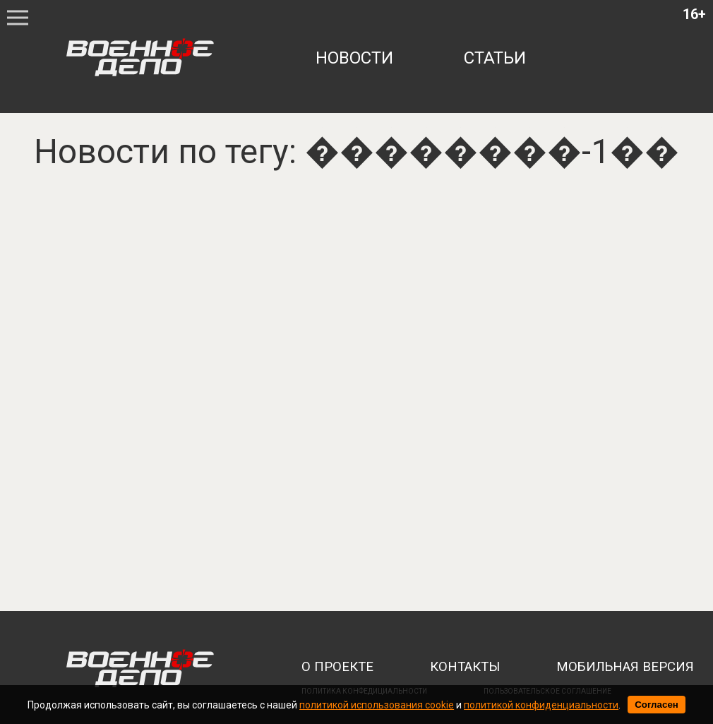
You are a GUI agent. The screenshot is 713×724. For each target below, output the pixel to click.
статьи (495, 58)
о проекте (337, 667)
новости (354, 58)
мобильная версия (625, 667)
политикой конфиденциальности (541, 705)
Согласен (656, 704)
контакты (465, 667)
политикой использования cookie (376, 705)
